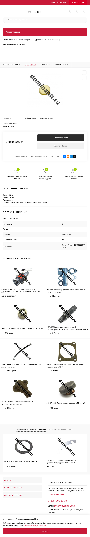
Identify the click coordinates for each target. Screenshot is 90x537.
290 (22, 336)
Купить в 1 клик (60, 146)
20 (67, 373)
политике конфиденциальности (35, 525)
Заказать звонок (78, 3)
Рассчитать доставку (39, 157)
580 (67, 410)
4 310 (67, 336)
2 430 (22, 410)
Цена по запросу (14, 142)
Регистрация (61, 3)
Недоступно (55, 157)
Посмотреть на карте (56, 495)
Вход (53, 3)
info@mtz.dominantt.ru (64, 506)
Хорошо (45, 531)
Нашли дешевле (21, 157)
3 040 (67, 298)
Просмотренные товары (61, 430)
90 (50, 467)
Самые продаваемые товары (31, 430)
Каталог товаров (45, 32)
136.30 (9, 467)
